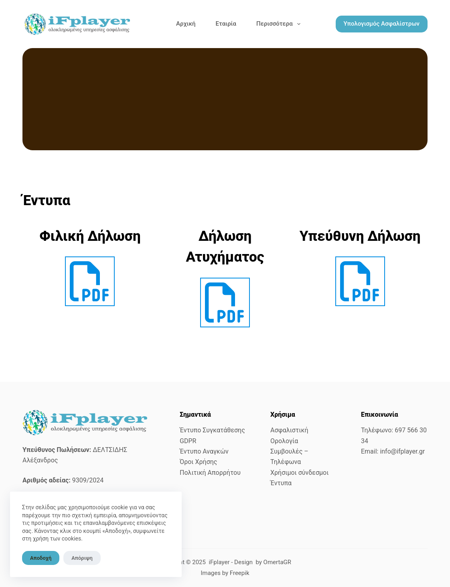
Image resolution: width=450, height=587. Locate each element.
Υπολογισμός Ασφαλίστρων (382, 23)
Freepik (239, 573)
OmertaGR (277, 562)
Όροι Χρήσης (198, 462)
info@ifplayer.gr (402, 451)
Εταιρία (226, 23)
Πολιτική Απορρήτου (210, 472)
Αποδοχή (40, 558)
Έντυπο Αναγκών (204, 451)
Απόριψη (82, 558)
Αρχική (186, 23)
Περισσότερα (280, 24)
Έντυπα (281, 483)
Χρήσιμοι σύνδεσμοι (299, 472)
